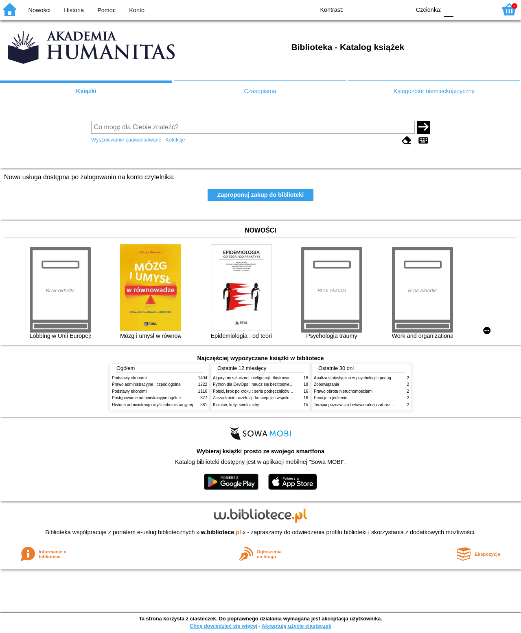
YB (385, 9)
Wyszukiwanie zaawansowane (126, 140)
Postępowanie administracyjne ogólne (146, 398)
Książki (86, 91)
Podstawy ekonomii (129, 378)
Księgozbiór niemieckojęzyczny (434, 91)
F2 (481, 9)
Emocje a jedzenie (330, 398)
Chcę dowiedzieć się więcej (223, 626)
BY (402, 9)
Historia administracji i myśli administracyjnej (152, 404)
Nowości (39, 10)
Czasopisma (260, 91)
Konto (136, 10)
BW (369, 9)
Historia (74, 10)
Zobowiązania (326, 384)
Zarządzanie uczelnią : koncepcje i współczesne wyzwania (266, 398)
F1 (462, 9)
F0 (448, 9)
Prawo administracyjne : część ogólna (146, 384)
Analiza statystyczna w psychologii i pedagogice (357, 378)
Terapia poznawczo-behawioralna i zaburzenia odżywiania (366, 404)
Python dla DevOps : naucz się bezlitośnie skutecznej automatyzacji (274, 384)
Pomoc (106, 10)
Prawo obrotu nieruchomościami (343, 391)
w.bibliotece (221, 532)
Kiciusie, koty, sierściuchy (236, 404)
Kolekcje (175, 140)
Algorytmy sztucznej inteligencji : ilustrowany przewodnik (264, 378)
